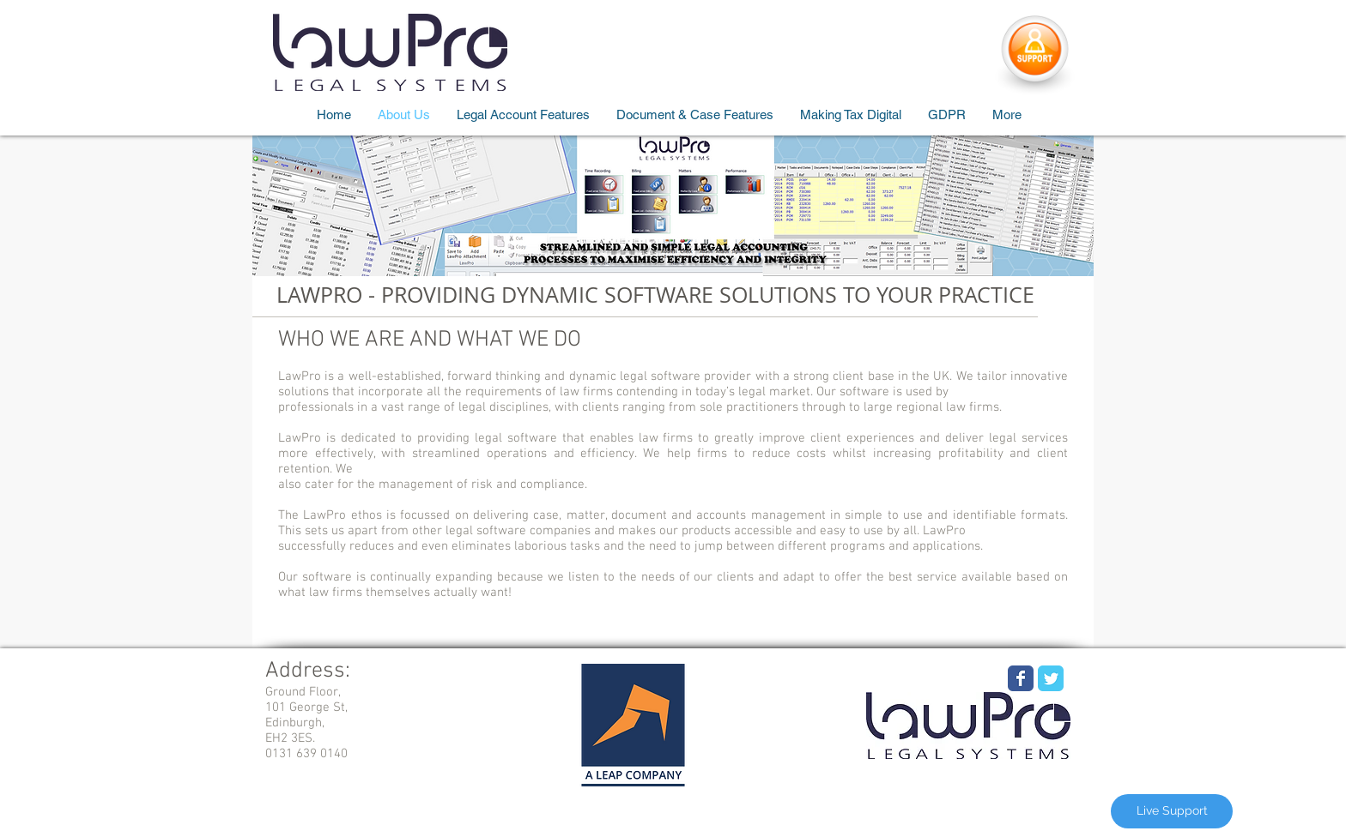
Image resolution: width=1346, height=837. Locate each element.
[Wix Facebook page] (1021, 678)
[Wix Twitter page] (1051, 678)
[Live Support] (1172, 811)
